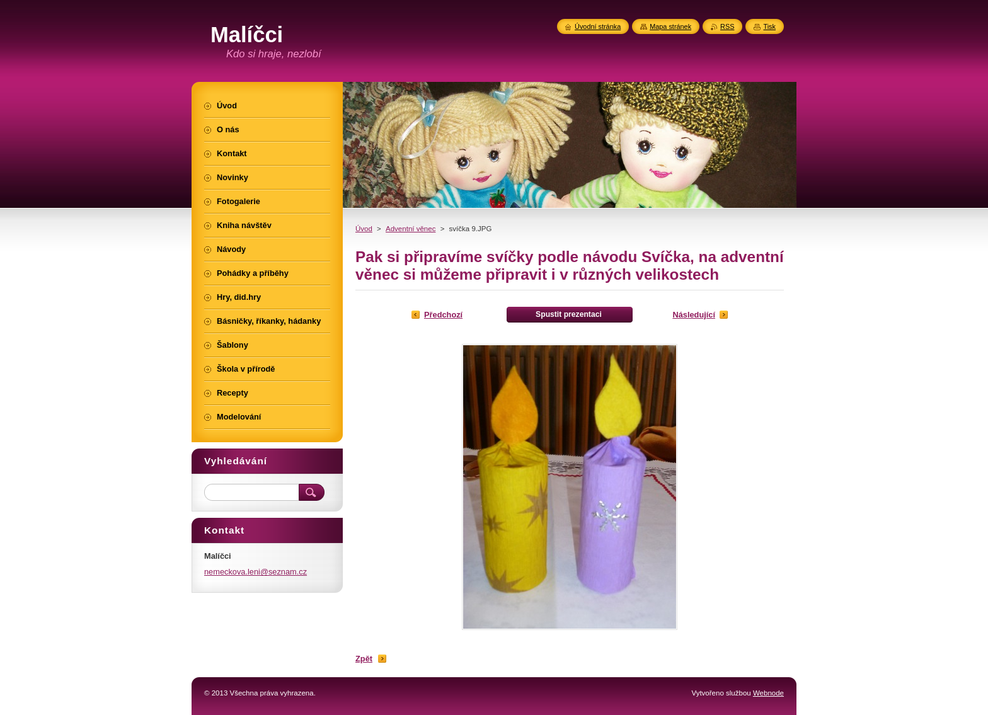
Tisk (769, 26)
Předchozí (443, 314)
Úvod (363, 228)
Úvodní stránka (598, 26)
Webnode (768, 693)
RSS (727, 26)
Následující (693, 314)
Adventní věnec (410, 228)
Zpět (363, 658)
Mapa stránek (670, 26)
